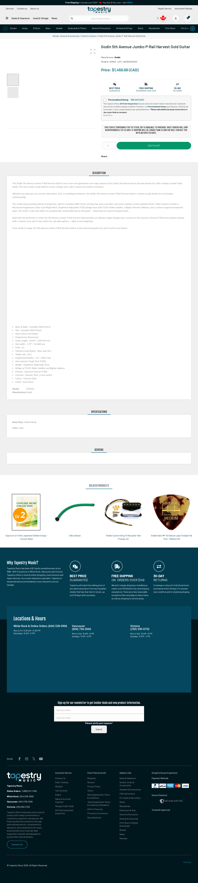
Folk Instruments (127, 793)
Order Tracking (61, 782)
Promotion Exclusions (97, 813)
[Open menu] (7, 18)
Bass (48, 28)
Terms (90, 790)
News (54, 18)
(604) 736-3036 (20, 801)
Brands (122, 830)
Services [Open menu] (10, 8)
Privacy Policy (93, 786)
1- (22, 791)
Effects (36, 28)
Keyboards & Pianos (77, 28)
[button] (93, 51)
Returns (91, 782)
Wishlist (59, 786)
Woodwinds (154, 28)
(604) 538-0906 (20, 796)
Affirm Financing (95, 809)
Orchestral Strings (124, 28)
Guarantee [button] (114, 91)
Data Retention (94, 817)
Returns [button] (177, 91)
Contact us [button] (22, 8)
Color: (15, 427)
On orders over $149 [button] (146, 91)
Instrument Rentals (183, 8)
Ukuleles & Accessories (130, 789)
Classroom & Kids (127, 810)
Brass (140, 28)
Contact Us (17, 844)
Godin (117, 57)
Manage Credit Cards (64, 806)
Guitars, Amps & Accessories (66, 36)
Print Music (170, 28)
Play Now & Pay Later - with (118, 2)
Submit (99, 729)
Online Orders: (14, 791)
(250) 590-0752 (18, 806)
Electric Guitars (89, 36)
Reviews (123, 838)
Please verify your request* (99, 723)
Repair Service (164, 8)
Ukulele (59, 28)
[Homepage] (99, 10)
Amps (25, 28)
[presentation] (5, 28)
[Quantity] (109, 145)
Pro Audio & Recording (129, 798)
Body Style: (18, 422)
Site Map (187, 862)
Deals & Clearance (21, 18)
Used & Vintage (40, 18)
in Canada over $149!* (81, 2)
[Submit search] (72, 18)
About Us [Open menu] (34, 8)
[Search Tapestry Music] (99, 18)
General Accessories (128, 818)
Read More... (108, 115)
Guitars (13, 28)
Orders (58, 794)
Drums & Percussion (101, 28)
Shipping (91, 778)
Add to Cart (154, 145)
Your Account (61, 790)
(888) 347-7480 (30, 791)
